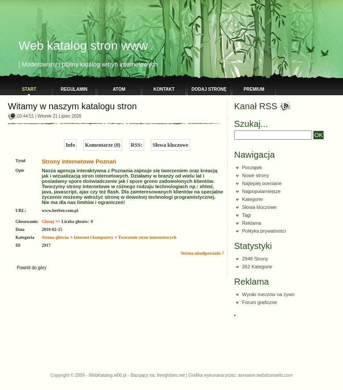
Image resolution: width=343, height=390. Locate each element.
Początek (252, 167)
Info (70, 145)
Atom (119, 89)
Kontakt (164, 89)
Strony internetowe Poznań (79, 161)
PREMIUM (253, 89)
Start (29, 89)
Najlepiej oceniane (262, 183)
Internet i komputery (93, 237)
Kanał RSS (255, 106)
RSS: (136, 145)
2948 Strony (255, 258)
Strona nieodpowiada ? (202, 253)
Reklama (251, 223)
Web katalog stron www (83, 45)
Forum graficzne (259, 302)
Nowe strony (255, 175)
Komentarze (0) (102, 145)
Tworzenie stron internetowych (147, 237)
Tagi (246, 215)
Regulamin (74, 89)
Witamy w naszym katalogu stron (72, 106)
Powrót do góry (31, 267)
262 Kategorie (257, 266)
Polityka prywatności (264, 231)
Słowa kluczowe (170, 145)
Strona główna (55, 237)
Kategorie (252, 199)
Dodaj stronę (208, 89)
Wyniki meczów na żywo (268, 294)
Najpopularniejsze (261, 191)
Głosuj (48, 221)
